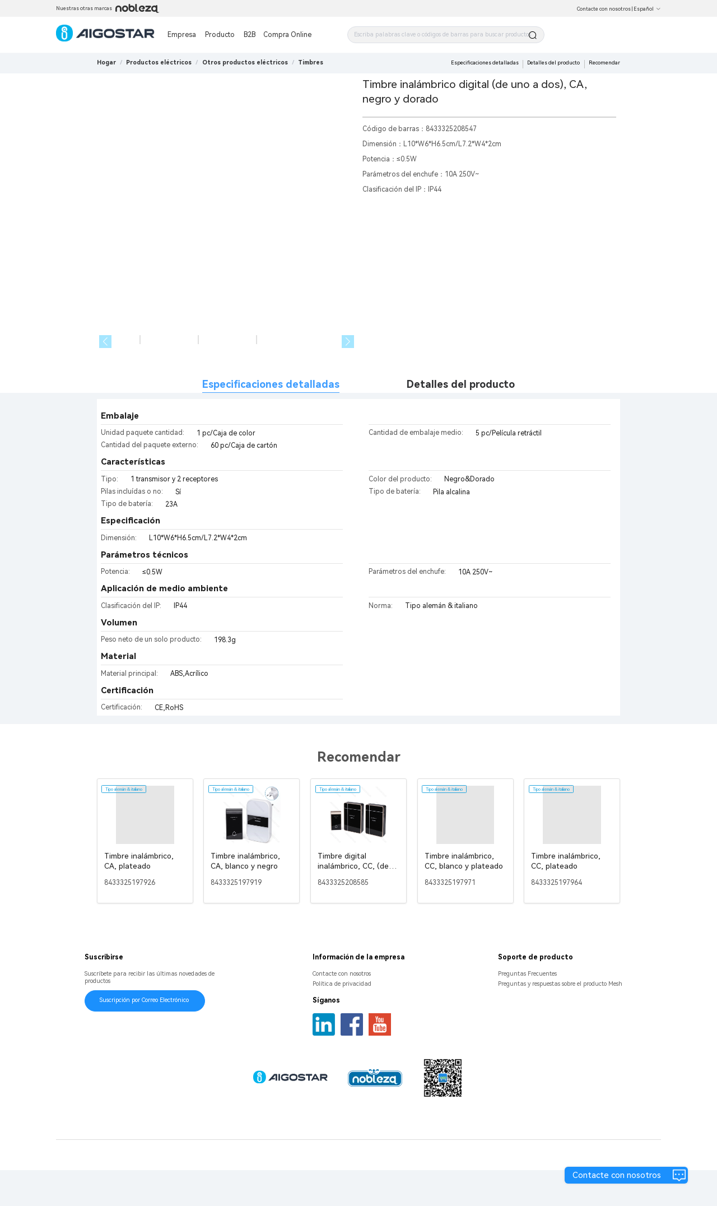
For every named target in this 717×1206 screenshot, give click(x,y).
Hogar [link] (106, 62)
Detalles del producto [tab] (461, 420)
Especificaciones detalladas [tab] (270, 420)
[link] (159, 62)
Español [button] (647, 9)
